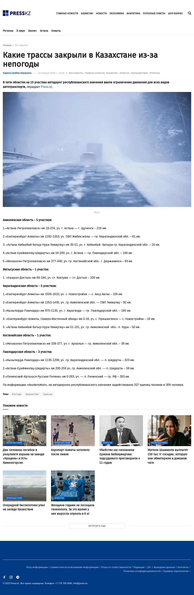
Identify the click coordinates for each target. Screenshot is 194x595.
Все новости (21, 45)
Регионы (8, 30)
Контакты (183, 567)
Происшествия (139, 73)
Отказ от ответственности (116, 567)
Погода (16, 394)
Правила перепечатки (176, 571)
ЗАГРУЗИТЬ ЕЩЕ (97, 526)
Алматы (56, 30)
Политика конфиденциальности (142, 571)
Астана (44, 30)
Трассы (48, 394)
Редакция (139, 567)
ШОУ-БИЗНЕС (175, 13)
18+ (149, 567)
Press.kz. (47, 87)
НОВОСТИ (101, 13)
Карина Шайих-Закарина (17, 73)
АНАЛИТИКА (133, 13)
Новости (124, 73)
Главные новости (95, 73)
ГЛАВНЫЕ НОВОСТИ (67, 13)
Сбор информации (37, 567)
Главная (7, 45)
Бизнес (32, 30)
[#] (17, 12)
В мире (20, 30)
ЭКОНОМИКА (117, 13)
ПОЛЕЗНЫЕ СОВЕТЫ (154, 13)
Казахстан (112, 73)
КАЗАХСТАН (87, 13)
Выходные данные (165, 567)
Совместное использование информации (74, 567)
